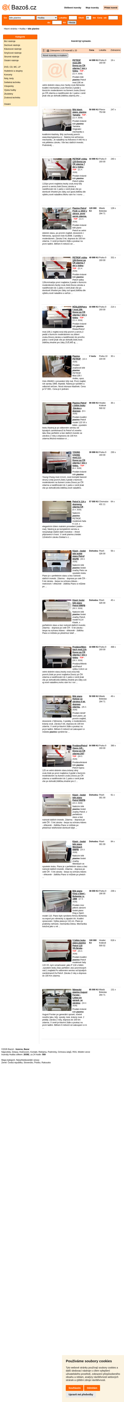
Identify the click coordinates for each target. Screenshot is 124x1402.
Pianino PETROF (76, 357)
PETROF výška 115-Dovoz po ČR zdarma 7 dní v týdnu (79, 163)
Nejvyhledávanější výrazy (27, 1060)
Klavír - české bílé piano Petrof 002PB (79, 797)
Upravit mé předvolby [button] (81, 1394)
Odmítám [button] (92, 1388)
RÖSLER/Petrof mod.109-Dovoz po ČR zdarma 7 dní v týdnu (79, 312)
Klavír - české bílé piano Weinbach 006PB (79, 845)
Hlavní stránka (10, 29)
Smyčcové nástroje (12, 53)
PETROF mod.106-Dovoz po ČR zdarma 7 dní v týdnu (79, 65)
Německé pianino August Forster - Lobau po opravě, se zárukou (79, 996)
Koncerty (8, 74)
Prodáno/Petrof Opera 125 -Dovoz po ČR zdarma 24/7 (79, 749)
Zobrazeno (115, 50)
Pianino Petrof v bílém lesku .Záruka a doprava (79, 407)
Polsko (37, 1062)
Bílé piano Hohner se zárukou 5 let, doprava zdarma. (79, 701)
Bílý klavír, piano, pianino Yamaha (79, 112)
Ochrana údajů (64, 1052)
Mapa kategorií (8, 1060)
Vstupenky (9, 86)
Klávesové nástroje (12, 49)
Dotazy (15, 1052)
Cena (91, 50)
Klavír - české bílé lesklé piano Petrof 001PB (79, 555)
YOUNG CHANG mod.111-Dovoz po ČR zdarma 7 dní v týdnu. (79, 459)
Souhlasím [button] (75, 1388)
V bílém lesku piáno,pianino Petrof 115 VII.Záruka (79, 944)
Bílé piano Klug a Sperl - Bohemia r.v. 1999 (79, 895)
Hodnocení (24, 1052)
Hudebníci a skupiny (13, 71)
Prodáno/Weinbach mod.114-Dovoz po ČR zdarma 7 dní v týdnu (79, 652)
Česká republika (15, 1062)
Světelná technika (12, 82)
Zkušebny (8, 94)
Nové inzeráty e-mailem (55, 55)
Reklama (43, 1052)
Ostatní (7, 104)
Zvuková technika (12, 97)
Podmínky (52, 1052)
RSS (74, 1052)
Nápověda (6, 1052)
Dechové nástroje (12, 45)
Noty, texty (9, 78)
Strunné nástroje (11, 56)
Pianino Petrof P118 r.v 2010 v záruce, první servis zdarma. (79, 212)
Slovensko (28, 1062)
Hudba (22, 29)
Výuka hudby (10, 90)
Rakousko (46, 1062)
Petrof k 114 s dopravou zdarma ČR (79, 504)
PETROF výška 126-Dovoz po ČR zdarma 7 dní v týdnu (79, 261)
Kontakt (33, 1052)
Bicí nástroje (9, 41)
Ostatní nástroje (11, 60)
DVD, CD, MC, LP (12, 67)
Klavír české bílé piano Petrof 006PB (78, 603)
